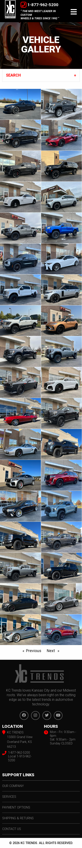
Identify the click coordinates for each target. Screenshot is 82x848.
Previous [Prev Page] (35, 650)
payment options (16, 807)
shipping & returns (18, 818)
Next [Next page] (54, 650)
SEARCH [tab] (13, 75)
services (9, 797)
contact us (11, 829)
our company (13, 786)
